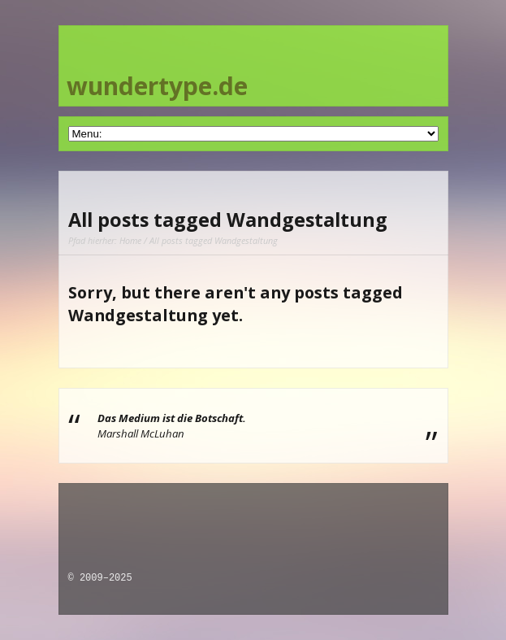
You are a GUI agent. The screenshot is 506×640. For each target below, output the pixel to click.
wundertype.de (157, 85)
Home (130, 240)
